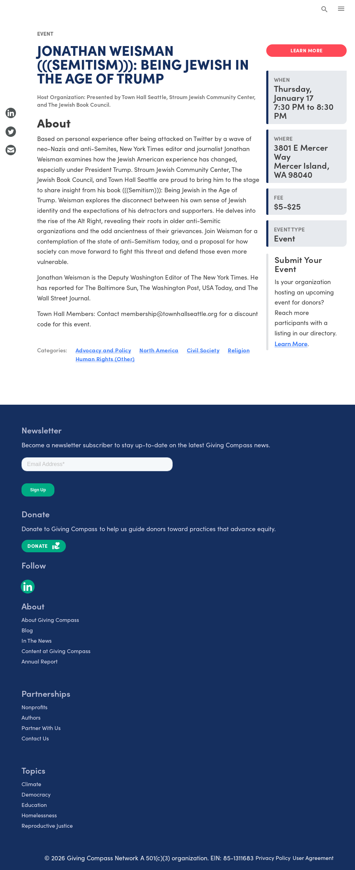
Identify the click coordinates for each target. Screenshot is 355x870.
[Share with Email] (11, 150)
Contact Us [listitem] (35, 738)
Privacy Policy (273, 857)
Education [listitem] (34, 804)
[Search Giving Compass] (324, 9)
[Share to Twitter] (11, 131)
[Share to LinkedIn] (11, 113)
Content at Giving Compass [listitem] (55, 650)
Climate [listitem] (31, 784)
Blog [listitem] (27, 630)
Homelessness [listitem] (39, 815)
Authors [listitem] (31, 717)
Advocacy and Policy (103, 350)
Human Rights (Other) (105, 358)
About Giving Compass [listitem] (50, 619)
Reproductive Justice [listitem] (47, 825)
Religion (239, 350)
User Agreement (313, 857)
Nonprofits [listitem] (34, 707)
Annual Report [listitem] (39, 661)
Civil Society (203, 350)
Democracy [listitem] (36, 794)
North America (159, 350)
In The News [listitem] (36, 640)
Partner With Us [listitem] (41, 727)
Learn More (291, 343)
